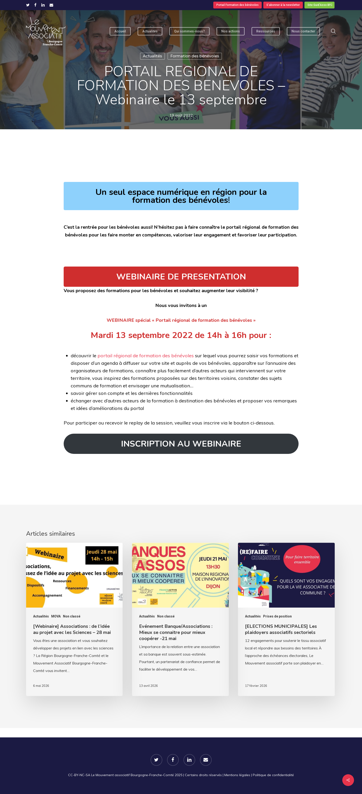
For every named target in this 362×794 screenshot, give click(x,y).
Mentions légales (237, 775)
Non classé (71, 616)
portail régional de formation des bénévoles (145, 355)
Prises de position (277, 616)
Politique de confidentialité (273, 775)
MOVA (56, 616)
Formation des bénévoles (194, 56)
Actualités (152, 56)
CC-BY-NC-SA (79, 775)
